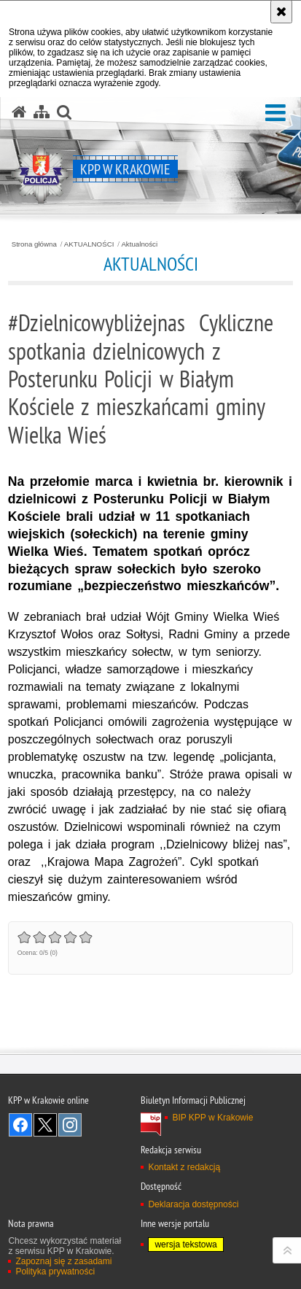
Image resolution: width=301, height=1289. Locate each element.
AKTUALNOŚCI (89, 244)
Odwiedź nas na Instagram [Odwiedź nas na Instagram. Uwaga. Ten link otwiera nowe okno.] (70, 1125)
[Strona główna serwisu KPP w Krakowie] (19, 112)
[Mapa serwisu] (42, 112)
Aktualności (139, 244)
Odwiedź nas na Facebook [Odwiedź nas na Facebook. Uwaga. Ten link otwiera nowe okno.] (20, 1125)
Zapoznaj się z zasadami (63, 1261)
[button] (275, 113)
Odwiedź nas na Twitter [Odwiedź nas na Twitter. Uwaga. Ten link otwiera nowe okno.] (45, 1125)
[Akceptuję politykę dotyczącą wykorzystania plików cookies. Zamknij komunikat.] (281, 11)
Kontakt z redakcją (184, 1167)
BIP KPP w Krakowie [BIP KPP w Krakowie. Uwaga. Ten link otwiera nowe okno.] (212, 1117)
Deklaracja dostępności (193, 1204)
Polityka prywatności (55, 1271)
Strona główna (34, 244)
